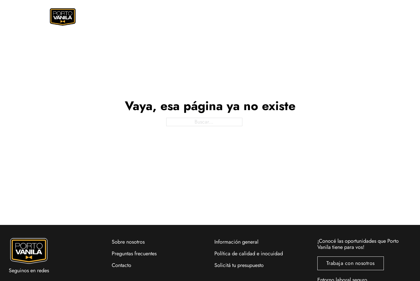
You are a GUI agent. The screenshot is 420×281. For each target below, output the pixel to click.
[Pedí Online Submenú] (157, 17)
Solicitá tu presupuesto (239, 265)
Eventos (261, 17)
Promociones (206, 17)
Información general (236, 242)
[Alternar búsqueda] (345, 15)
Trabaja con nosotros (350, 263)
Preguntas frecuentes (134, 253)
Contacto (121, 265)
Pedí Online (139, 17)
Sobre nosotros (128, 242)
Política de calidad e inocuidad (248, 253)
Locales (310, 17)
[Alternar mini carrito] (356, 15)
